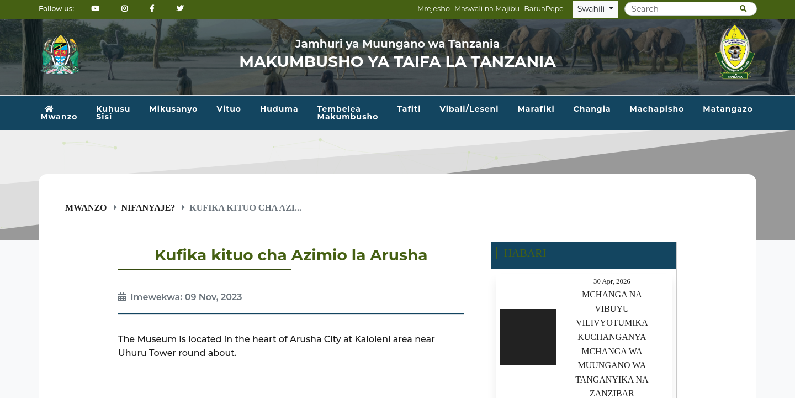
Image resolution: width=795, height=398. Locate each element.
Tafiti (409, 109)
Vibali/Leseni (469, 109)
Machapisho (657, 109)
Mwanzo (58, 113)
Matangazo (727, 109)
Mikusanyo (173, 109)
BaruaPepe (544, 8)
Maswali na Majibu (487, 8)
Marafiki (535, 109)
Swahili (592, 9)
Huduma (279, 109)
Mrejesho (433, 8)
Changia (592, 109)
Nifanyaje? (148, 207)
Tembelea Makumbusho (348, 113)
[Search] (690, 9)
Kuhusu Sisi (113, 113)
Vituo (229, 109)
